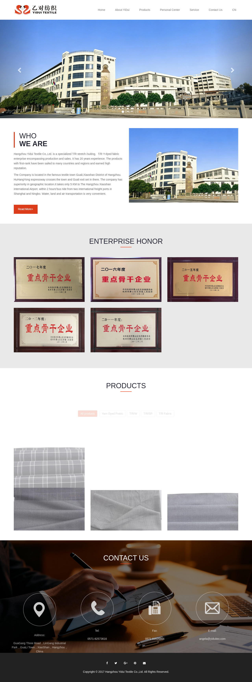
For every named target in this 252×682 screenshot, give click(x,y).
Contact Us (215, 9)
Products (144, 9)
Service (194, 9)
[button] (19, 69)
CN (234, 9)
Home (101, 9)
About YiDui (122, 9)
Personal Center (170, 9)
